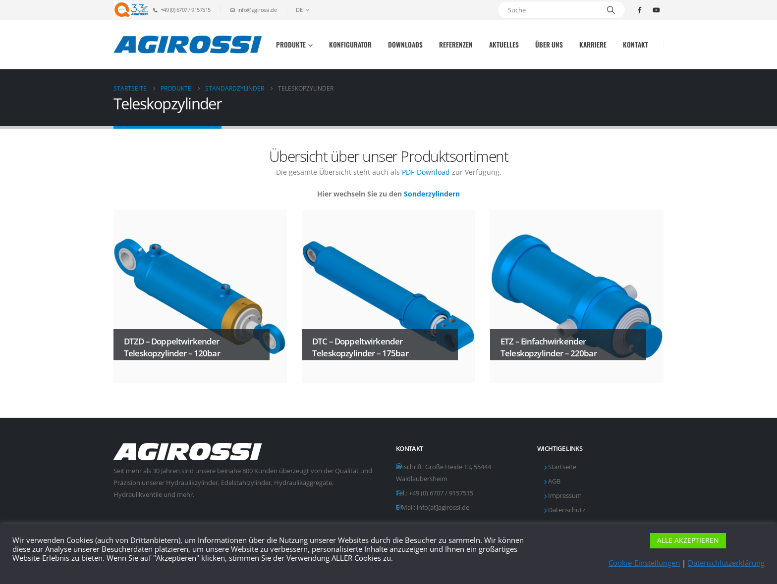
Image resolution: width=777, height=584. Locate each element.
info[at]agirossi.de (443, 507)
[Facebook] (640, 10)
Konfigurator (350, 44)
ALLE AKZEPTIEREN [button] (688, 540)
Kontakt (635, 44)
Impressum (565, 495)
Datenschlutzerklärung (726, 562)
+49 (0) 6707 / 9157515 (441, 493)
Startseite (562, 467)
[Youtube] (656, 10)
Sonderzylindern (432, 193)
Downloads (405, 44)
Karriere (593, 44)
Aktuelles (504, 44)
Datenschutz (566, 510)
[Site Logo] (187, 44)
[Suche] (611, 9)
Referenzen (456, 44)
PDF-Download (426, 172)
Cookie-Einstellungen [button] (644, 563)
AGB (554, 481)
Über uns (549, 44)
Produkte (291, 44)
